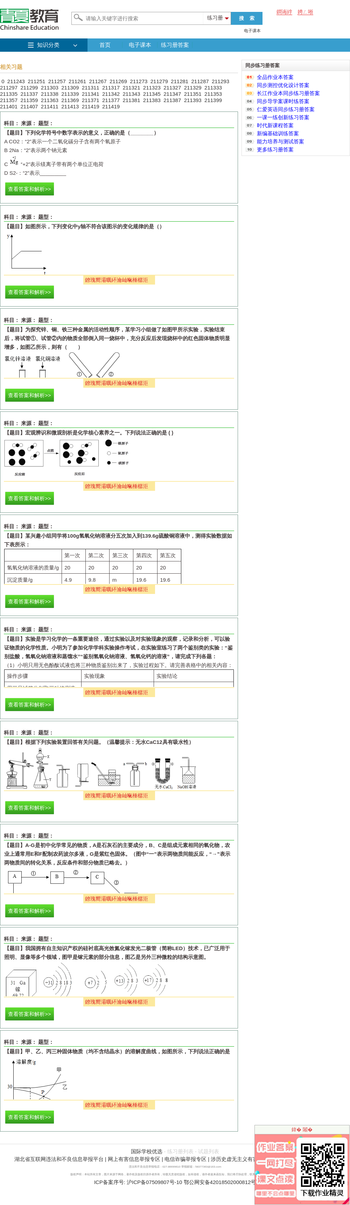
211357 (9, 100)
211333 (213, 88)
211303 (49, 88)
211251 (36, 81)
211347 (172, 94)
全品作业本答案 (275, 77)
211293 (220, 81)
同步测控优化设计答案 (283, 85)
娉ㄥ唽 (305, 12)
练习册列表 (180, 1151)
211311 (90, 88)
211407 (29, 106)
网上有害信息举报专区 (134, 1159)
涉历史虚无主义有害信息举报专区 (250, 1159)
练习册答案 (175, 45)
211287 (200, 81)
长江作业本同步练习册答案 (288, 93)
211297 (9, 88)
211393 (193, 100)
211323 (152, 88)
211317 (111, 88)
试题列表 (208, 1151)
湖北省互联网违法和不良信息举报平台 (59, 1159)
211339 (70, 94)
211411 (49, 106)
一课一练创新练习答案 (283, 117)
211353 (213, 94)
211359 (29, 100)
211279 (159, 81)
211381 (131, 100)
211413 (70, 106)
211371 (90, 100)
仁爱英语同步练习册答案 (286, 109)
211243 (16, 81)
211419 (90, 106)
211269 (118, 81)
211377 (111, 100)
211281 (179, 81)
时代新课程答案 (275, 125)
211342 (111, 94)
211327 (172, 88)
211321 (131, 88)
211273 (138, 81)
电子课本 (252, 30)
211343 (131, 94)
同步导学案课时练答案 (283, 101)
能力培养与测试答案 (280, 141)
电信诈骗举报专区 (185, 1159)
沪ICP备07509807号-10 (154, 1182)
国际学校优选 (146, 1151)
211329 (193, 88)
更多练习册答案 (275, 149)
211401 (9, 106)
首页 (105, 45)
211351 (193, 94)
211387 (172, 100)
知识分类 (48, 45)
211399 (213, 100)
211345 (152, 94)
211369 (70, 100)
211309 (70, 88)
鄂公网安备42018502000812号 (220, 1182)
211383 (152, 100)
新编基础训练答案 (278, 133)
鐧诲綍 (284, 12)
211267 (97, 81)
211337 (29, 94)
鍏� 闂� (302, 1129)
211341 (90, 94)
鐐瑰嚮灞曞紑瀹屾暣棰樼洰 (116, 280)
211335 (9, 94)
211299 (29, 88)
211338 (49, 94)
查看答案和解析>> (29, 189)
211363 (49, 100)
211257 (57, 81)
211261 (77, 81)
